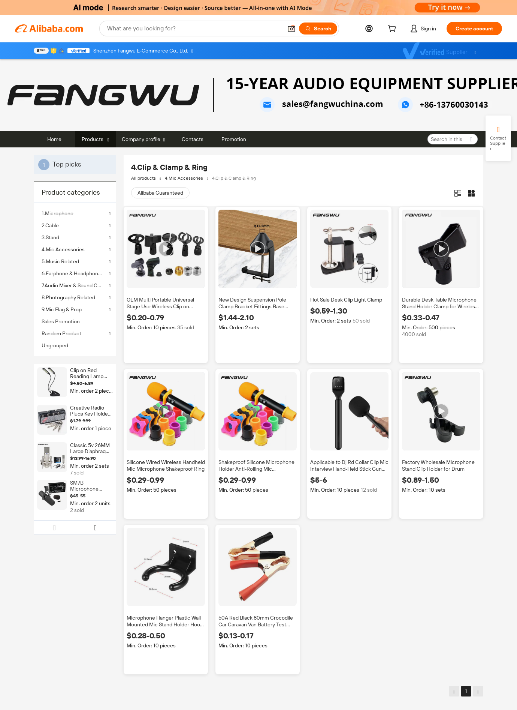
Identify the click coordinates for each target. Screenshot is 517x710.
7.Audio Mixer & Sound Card (73, 285)
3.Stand (50, 237)
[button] (291, 28)
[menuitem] (75, 321)
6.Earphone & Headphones (73, 273)
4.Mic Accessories (63, 249)
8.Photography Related (68, 297)
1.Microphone (57, 213)
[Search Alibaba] (194, 28)
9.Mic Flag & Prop (62, 309)
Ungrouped (55, 345)
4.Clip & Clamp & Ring (234, 178)
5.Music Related (60, 261)
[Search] (318, 29)
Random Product (61, 333)
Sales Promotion (61, 321)
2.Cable (50, 225)
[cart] (393, 30)
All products (143, 178)
